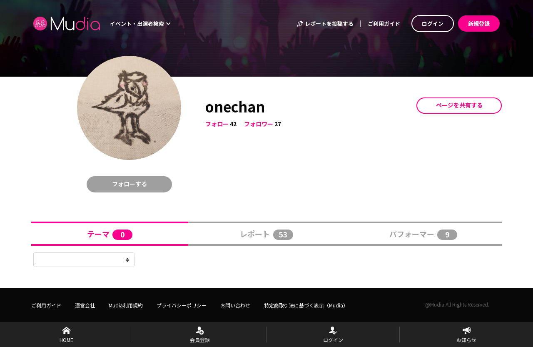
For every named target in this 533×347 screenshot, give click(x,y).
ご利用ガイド (384, 23)
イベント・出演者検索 (140, 23)
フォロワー (258, 124)
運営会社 (85, 305)
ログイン (432, 23)
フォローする (129, 184)
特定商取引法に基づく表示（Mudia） (306, 305)
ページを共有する (459, 105)
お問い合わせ (235, 305)
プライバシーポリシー (182, 305)
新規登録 (479, 23)
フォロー (217, 124)
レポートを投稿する (324, 23)
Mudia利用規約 (126, 305)
